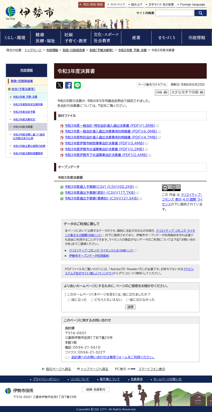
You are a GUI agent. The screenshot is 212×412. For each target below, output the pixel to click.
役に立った (79, 299)
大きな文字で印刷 (184, 92)
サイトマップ (117, 4)
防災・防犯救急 (93, 4)
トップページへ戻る (95, 369)
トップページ (33, 50)
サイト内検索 (145, 13)
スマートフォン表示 (151, 369)
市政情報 (52, 50)
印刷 (159, 92)
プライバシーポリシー (46, 379)
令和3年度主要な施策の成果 (29, 146)
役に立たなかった (142, 299)
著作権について (110, 379)
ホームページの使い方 (167, 379)
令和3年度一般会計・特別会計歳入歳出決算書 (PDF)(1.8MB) (112, 125)
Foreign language (192, 4)
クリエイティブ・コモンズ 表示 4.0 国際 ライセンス (182, 199)
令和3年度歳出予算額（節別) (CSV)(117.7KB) (102, 192)
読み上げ (136, 4)
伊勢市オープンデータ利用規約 (89, 255)
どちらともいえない (108, 299)
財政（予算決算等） (101, 50)
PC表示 (120, 369)
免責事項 (137, 379)
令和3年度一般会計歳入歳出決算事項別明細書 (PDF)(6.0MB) (113, 131)
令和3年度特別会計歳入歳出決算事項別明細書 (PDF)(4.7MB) (113, 137)
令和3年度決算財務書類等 (28, 153)
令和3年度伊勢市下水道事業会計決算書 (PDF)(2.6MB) (108, 154)
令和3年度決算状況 (24, 119)
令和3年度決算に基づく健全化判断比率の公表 (29, 136)
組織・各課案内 (95, 389)
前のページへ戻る (58, 369)
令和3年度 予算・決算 (132, 50)
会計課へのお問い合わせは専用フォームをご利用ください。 (113, 357)
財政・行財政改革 (74, 50)
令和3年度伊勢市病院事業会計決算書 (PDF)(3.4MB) (106, 143)
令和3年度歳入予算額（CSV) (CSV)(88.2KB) (101, 186)
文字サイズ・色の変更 (161, 4)
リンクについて (79, 379)
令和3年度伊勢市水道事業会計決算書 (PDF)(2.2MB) (106, 149)
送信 (130, 307)
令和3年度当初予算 (24, 111)
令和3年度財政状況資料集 (28, 104)
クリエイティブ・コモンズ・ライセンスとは (103, 250)
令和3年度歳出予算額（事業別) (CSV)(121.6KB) (103, 198)
